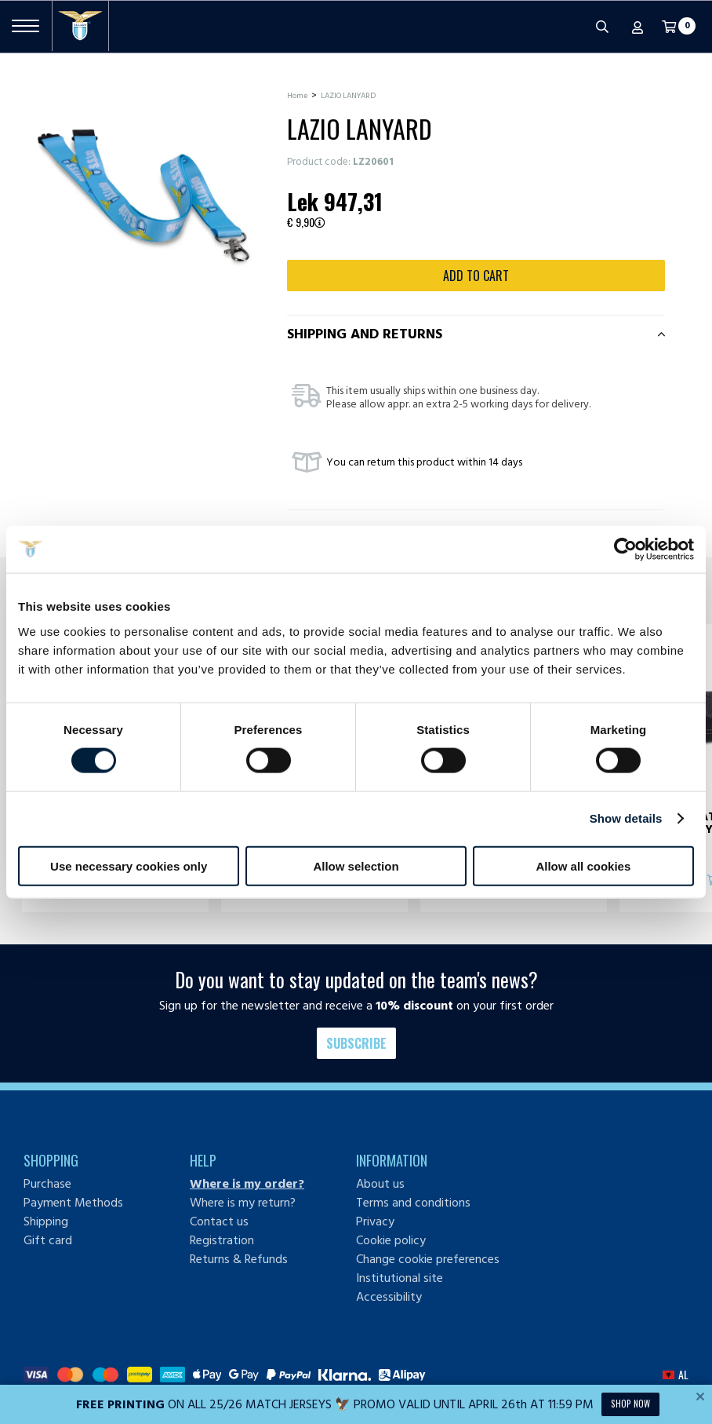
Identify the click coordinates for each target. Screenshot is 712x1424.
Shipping (46, 1221)
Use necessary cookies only (128, 865)
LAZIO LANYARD (348, 95)
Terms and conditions (413, 1202)
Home (297, 95)
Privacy (375, 1221)
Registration (222, 1240)
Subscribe (356, 1043)
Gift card (48, 1240)
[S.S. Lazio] (80, 26)
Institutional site (399, 1278)
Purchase (47, 1184)
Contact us (219, 1221)
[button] (675, 1374)
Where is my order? (247, 1184)
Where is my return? (243, 1202)
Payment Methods (73, 1202)
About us (380, 1184)
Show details (626, 818)
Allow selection (355, 865)
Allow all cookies (583, 865)
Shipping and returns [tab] (364, 334)
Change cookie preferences (427, 1259)
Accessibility (389, 1297)
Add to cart (476, 275)
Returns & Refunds (239, 1259)
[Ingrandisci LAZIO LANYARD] (143, 195)
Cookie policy (391, 1240)
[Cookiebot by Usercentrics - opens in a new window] (625, 549)
